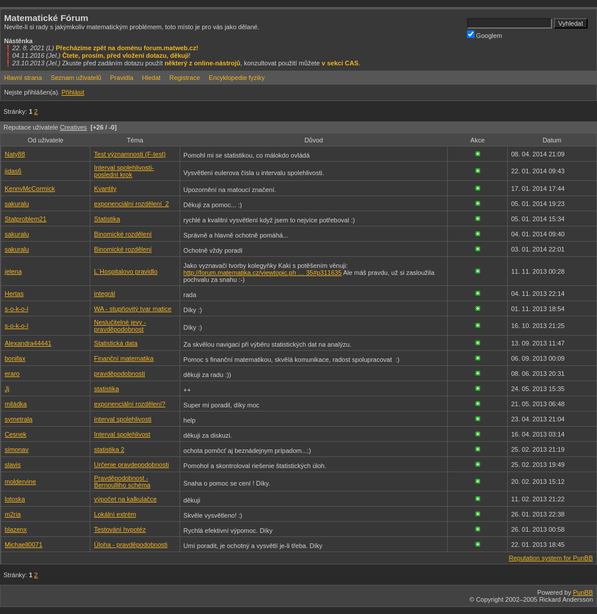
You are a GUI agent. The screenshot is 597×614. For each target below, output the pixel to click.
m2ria (13, 514)
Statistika (107, 218)
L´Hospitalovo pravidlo (125, 271)
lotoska (15, 499)
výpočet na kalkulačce (125, 499)
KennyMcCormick (30, 188)
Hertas (14, 293)
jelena (13, 271)
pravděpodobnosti (119, 373)
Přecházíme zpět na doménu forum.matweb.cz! (127, 47)
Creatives (73, 127)
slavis (13, 464)
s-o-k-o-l (16, 308)
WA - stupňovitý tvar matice (132, 308)
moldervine (20, 481)
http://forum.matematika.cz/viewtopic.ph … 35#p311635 (263, 272)
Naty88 (15, 154)
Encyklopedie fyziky (237, 77)
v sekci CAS (340, 63)
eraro (12, 373)
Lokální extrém (115, 514)
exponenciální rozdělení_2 (131, 203)
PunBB (583, 592)
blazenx (16, 529)
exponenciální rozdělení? (129, 403)
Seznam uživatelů (76, 77)
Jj (7, 388)
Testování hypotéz (120, 529)
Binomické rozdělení (123, 234)
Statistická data (116, 343)
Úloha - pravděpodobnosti (130, 544)
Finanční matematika (123, 358)
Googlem (485, 34)
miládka (16, 403)
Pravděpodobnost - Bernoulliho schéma (122, 482)
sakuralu (17, 203)
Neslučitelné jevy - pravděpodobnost (120, 326)
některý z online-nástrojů (202, 63)
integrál (104, 293)
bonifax (15, 358)
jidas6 (13, 171)
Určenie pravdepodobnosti (131, 464)
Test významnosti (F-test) (130, 154)
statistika (106, 388)
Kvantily (105, 188)
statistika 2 (109, 449)
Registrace (184, 77)
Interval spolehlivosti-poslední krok (124, 171)
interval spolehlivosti (122, 419)
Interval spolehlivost (122, 434)
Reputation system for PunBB (551, 557)
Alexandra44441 (28, 343)
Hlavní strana (23, 77)
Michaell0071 (24, 544)
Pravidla (122, 77)
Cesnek (15, 434)
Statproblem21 (26, 218)
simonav (17, 449)
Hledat (151, 77)
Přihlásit (72, 92)
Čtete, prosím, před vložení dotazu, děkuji (125, 55)
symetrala (19, 419)
